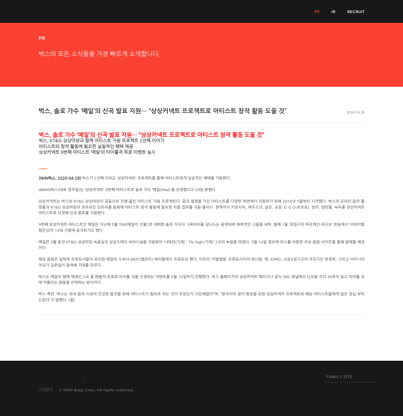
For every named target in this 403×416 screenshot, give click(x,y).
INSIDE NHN (58, 378)
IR (333, 11)
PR (317, 11)
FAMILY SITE (348, 378)
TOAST (102, 378)
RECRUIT (356, 11)
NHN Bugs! (61, 11)
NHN (172, 378)
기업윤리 (46, 390)
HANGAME (138, 378)
